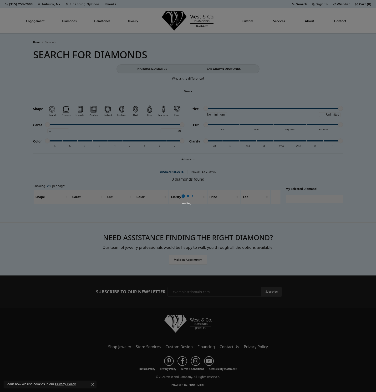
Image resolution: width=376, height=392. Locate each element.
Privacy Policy (65, 384)
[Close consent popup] (92, 384)
